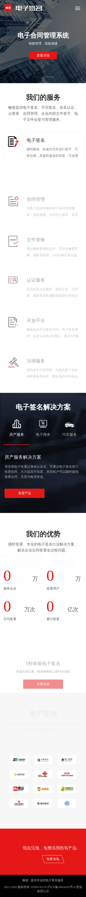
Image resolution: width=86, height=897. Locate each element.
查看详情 (43, 55)
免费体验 (43, 695)
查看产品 (24, 493)
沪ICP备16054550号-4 (61, 887)
